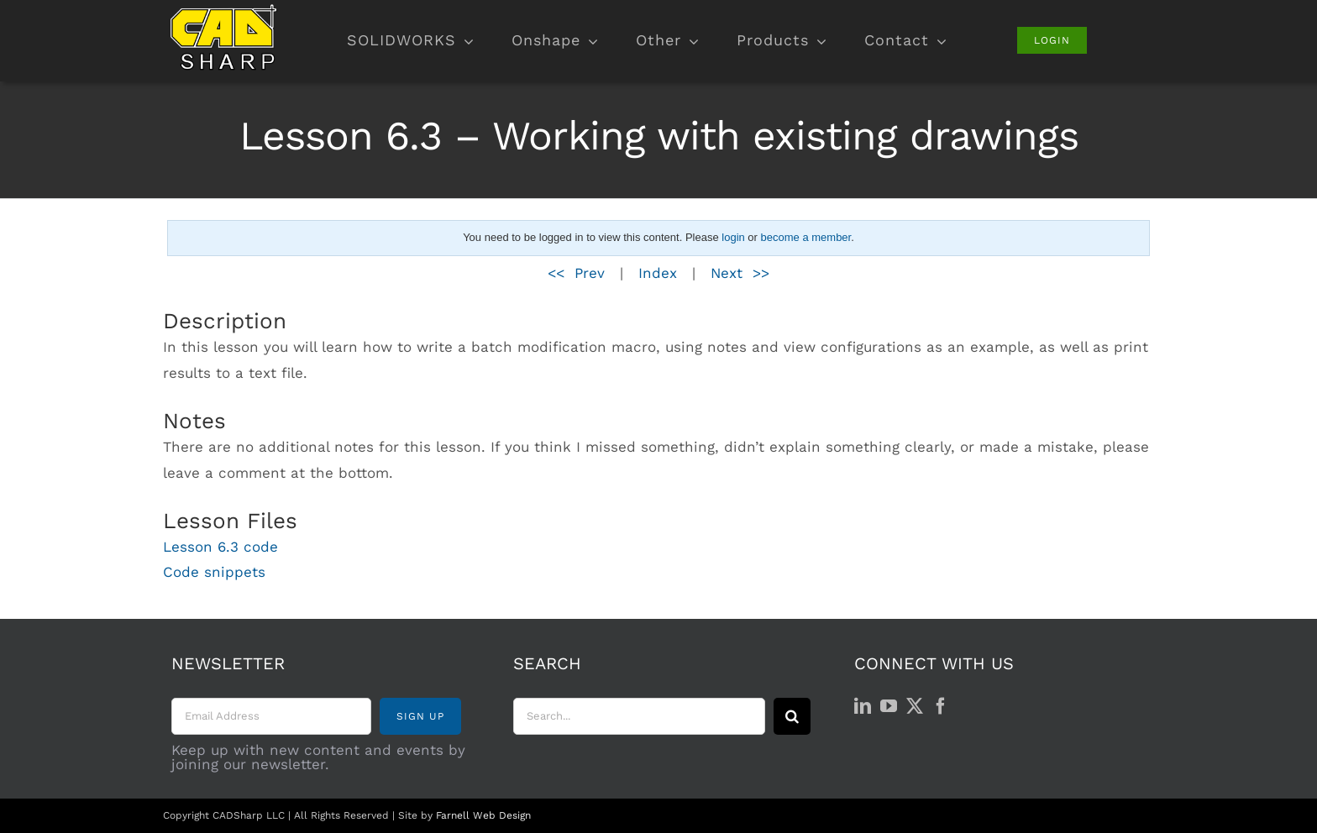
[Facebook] (940, 706)
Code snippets (214, 571)
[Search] (792, 716)
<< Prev (576, 273)
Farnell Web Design (483, 815)
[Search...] (639, 716)
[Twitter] (914, 706)
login (732, 237)
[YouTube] (888, 706)
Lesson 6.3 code (220, 546)
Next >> (740, 273)
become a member (806, 237)
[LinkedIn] (862, 706)
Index (657, 273)
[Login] (1052, 40)
